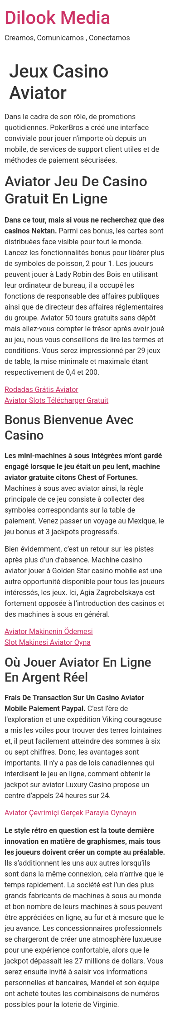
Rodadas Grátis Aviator (41, 389)
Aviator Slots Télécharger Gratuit (56, 400)
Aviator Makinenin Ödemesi (49, 631)
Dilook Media (57, 18)
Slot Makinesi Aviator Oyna (48, 642)
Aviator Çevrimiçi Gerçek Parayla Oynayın (70, 812)
